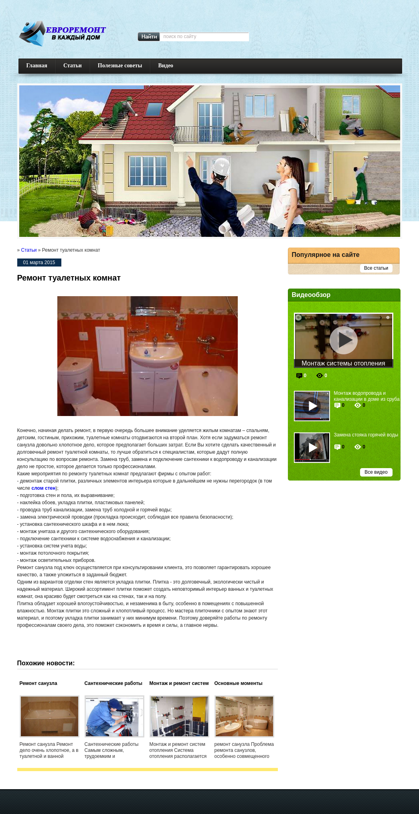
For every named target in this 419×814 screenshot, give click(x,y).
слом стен (43, 488)
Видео (165, 66)
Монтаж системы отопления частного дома (343, 364)
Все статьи (376, 268)
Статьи (72, 66)
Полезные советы (120, 66)
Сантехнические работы (114, 683)
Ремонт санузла (38, 683)
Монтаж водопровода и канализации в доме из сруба (367, 396)
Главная (36, 66)
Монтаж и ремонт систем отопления (179, 684)
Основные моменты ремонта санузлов (239, 684)
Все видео (375, 472)
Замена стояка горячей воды (366, 435)
